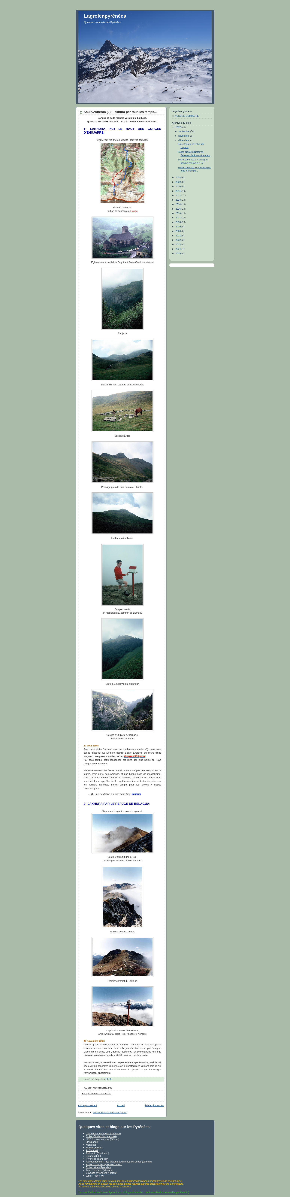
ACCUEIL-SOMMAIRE (187, 116)
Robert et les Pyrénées (98, 1167)
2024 (179, 249)
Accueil (121, 1105)
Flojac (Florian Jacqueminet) (101, 1136)
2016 (179, 213)
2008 (179, 177)
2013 (179, 200)
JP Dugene (92, 1142)
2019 (179, 226)
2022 (179, 240)
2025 (179, 253)
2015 (179, 209)
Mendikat (91, 1144)
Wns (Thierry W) (95, 1175)
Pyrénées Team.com (97, 1158)
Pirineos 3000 (93, 1156)
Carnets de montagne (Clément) (103, 1133)
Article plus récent (87, 1105)
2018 (179, 222)
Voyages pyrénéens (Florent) (101, 1172)
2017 (179, 217)
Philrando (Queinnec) (97, 1153)
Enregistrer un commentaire (96, 1093)
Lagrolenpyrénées (105, 16)
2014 (179, 204)
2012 (179, 195)
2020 (179, 231)
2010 (179, 186)
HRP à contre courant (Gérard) (102, 1139)
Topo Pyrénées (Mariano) (99, 1170)
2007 (179, 127)
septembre (184, 131)
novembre (184, 136)
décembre (184, 140)
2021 (179, 235)
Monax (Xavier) (94, 1147)
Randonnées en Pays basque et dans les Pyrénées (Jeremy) (119, 1161)
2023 (179, 244)
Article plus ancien (154, 1105)
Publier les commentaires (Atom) (110, 1112)
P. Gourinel (92, 1150)
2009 (179, 182)
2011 (179, 191)
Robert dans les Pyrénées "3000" (104, 1164)
